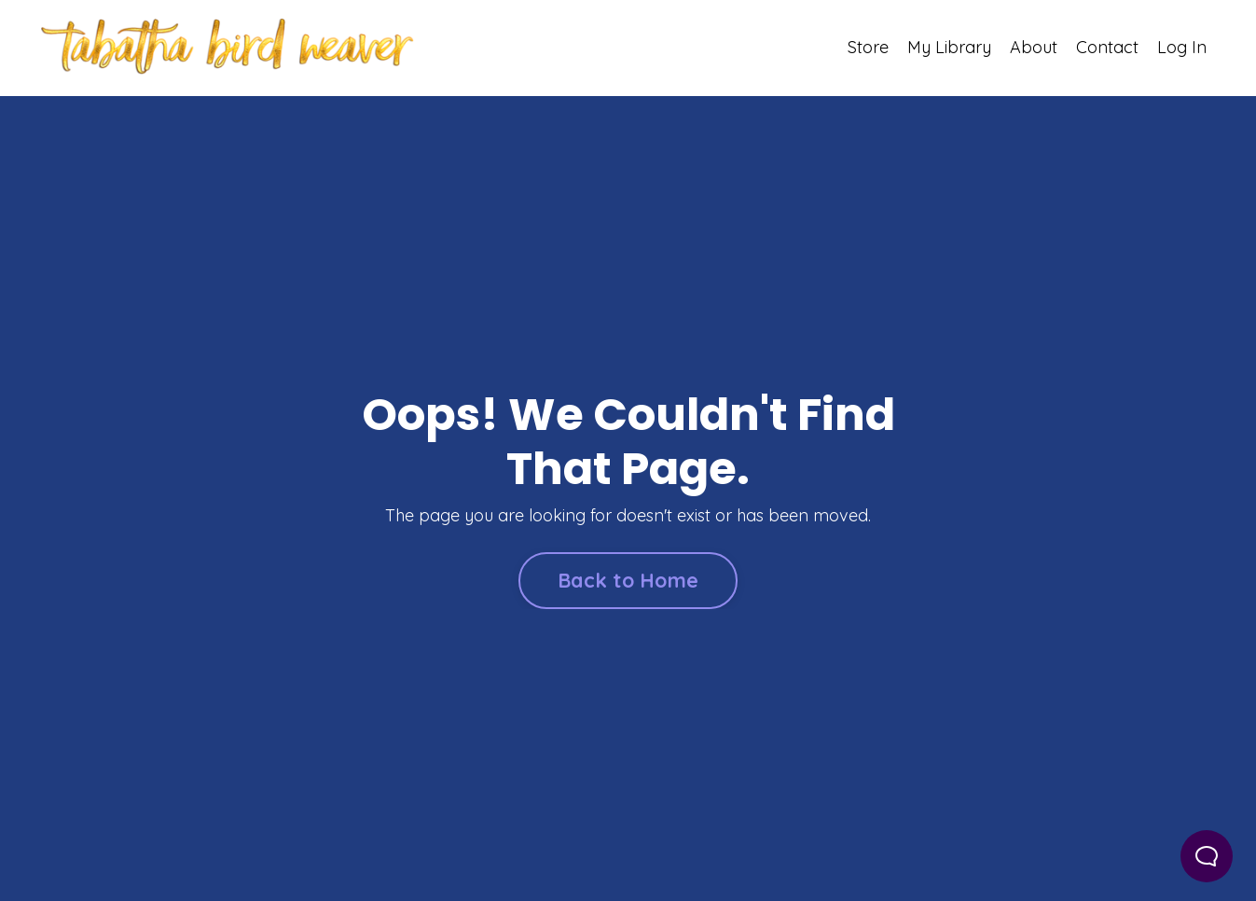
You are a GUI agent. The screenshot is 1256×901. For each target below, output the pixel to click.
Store (868, 47)
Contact (1107, 47)
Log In (1182, 47)
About (1033, 47)
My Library (949, 47)
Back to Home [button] (628, 579)
